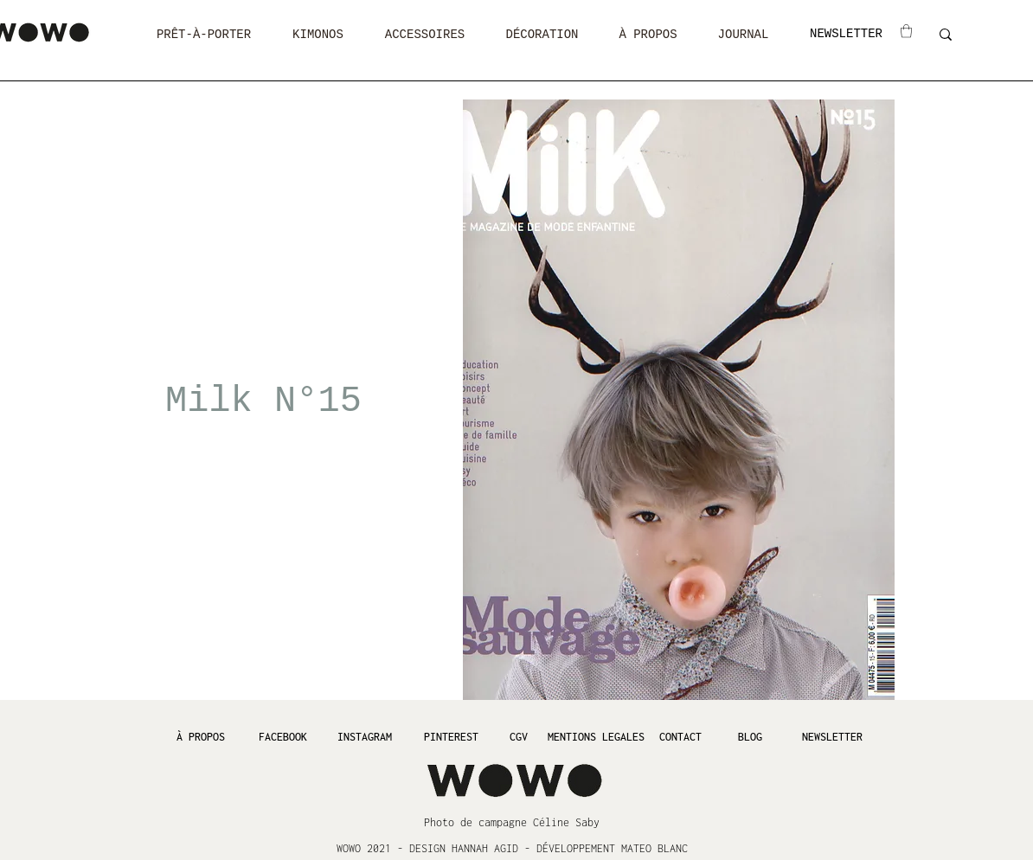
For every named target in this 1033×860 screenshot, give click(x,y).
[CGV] (518, 736)
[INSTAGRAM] (364, 736)
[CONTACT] (680, 736)
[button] (204, 35)
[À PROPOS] (200, 736)
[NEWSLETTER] (846, 34)
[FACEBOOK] (282, 736)
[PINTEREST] (451, 736)
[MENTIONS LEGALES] (596, 736)
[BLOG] (749, 736)
